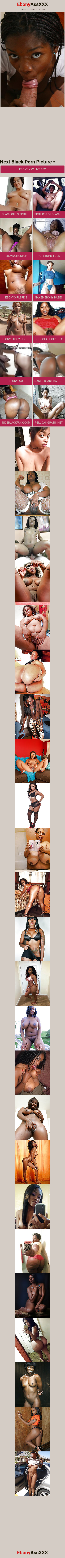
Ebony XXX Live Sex (32, 169)
